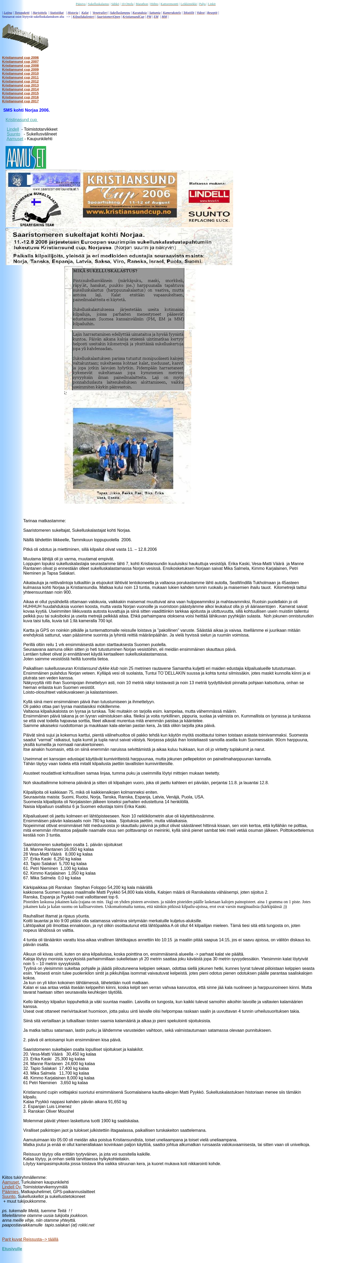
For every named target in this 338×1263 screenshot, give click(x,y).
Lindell (13, 129)
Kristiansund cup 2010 (20, 73)
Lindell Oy (11, 1187)
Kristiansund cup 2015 (20, 93)
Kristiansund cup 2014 (20, 89)
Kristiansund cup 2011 (20, 77)
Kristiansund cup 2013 (20, 85)
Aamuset (15, 139)
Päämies (10, 1191)
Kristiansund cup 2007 (20, 61)
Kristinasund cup (22, 119)
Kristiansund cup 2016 (20, 97)
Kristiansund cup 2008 (20, 65)
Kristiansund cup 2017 (20, 101)
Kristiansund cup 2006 (20, 58)
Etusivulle (12, 1249)
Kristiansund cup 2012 (20, 81)
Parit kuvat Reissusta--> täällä (30, 1239)
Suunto (13, 134)
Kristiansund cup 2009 (20, 69)
